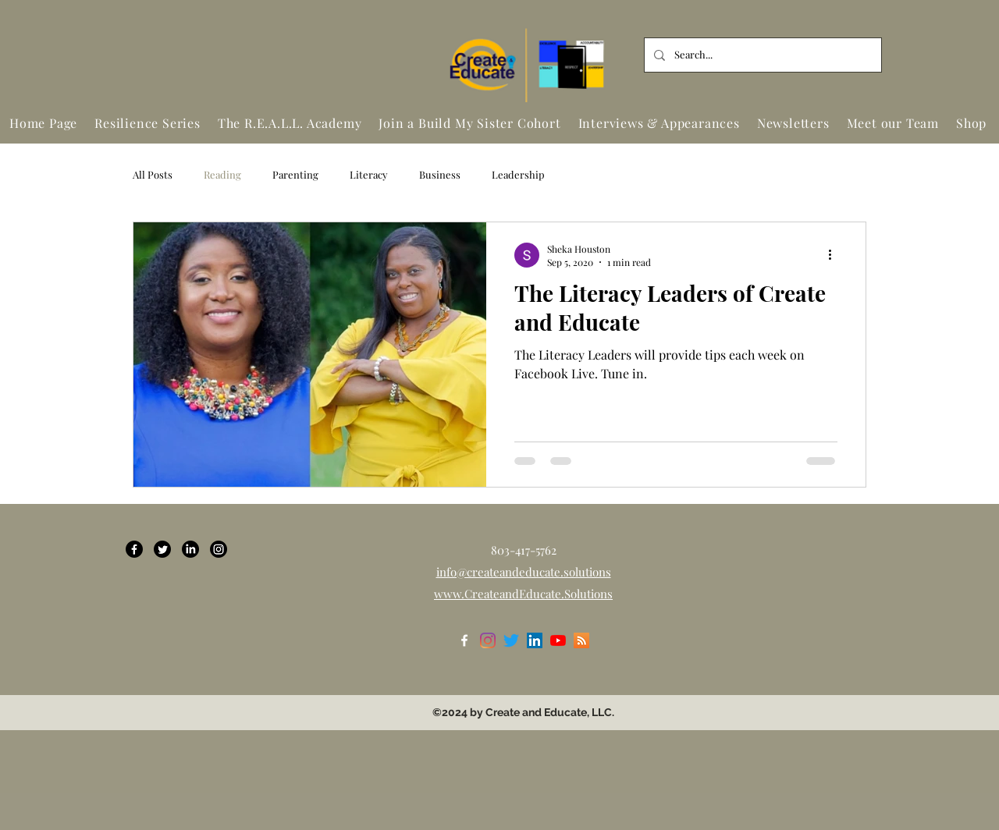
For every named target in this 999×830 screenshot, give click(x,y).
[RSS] (581, 640)
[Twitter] (162, 549)
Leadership (518, 174)
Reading (222, 174)
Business (439, 174)
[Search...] (761, 55)
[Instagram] (218, 549)
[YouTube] (558, 640)
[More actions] (835, 255)
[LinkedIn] (190, 549)
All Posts (152, 174)
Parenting (295, 174)
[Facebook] (134, 549)
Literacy (369, 174)
